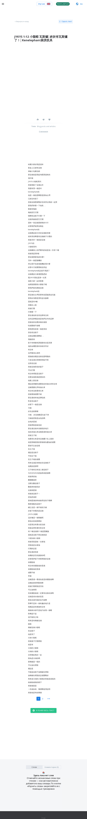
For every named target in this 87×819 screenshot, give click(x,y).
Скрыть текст (65, 21)
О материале (43, 131)
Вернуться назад (21, 21)
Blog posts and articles (46, 126)
